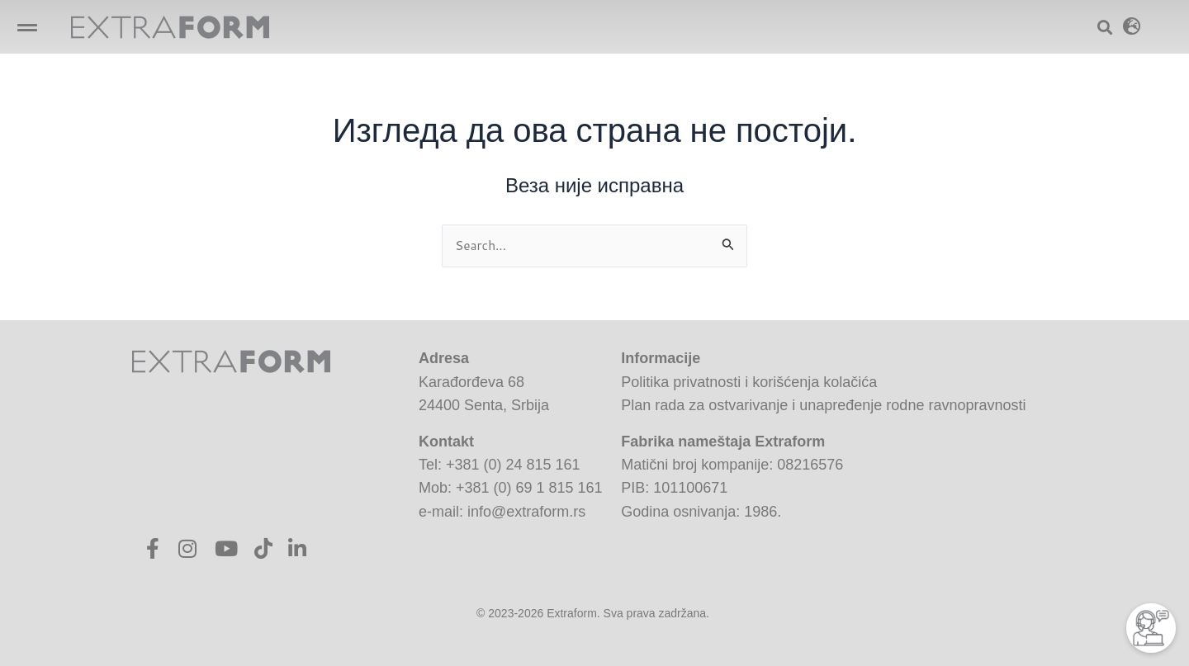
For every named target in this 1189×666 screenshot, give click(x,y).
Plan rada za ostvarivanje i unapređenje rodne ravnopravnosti (823, 405)
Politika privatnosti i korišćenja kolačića (749, 382)
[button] (26, 26)
